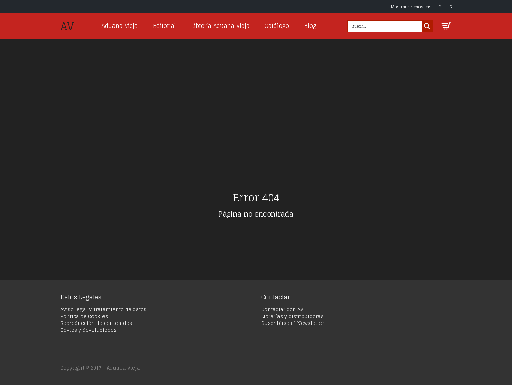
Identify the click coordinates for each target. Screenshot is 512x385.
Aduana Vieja (119, 26)
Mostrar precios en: (410, 6)
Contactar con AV (282, 309)
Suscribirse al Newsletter (292, 323)
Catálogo (277, 26)
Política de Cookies (84, 316)
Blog (310, 26)
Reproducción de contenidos (96, 323)
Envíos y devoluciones (88, 330)
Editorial (164, 26)
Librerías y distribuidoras (292, 316)
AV (67, 26)
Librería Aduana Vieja (220, 26)
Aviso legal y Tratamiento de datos (103, 309)
